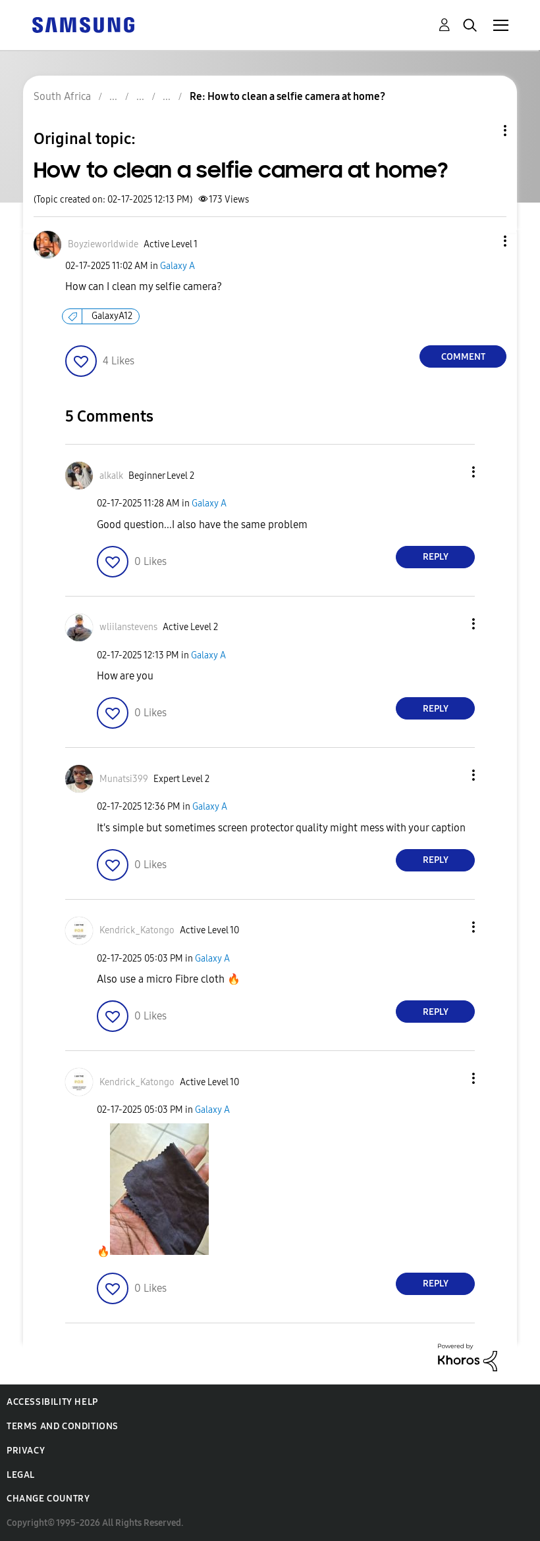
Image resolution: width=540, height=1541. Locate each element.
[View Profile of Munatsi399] (123, 779)
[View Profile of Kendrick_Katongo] (137, 930)
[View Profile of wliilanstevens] (128, 627)
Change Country (48, 1498)
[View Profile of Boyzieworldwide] (103, 244)
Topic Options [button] (482, 130)
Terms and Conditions (63, 1426)
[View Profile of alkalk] (111, 475)
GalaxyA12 (112, 316)
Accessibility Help (52, 1401)
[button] (483, 241)
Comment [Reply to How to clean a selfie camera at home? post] (463, 356)
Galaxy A (177, 266)
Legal (21, 1474)
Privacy (26, 1450)
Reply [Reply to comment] (435, 556)
